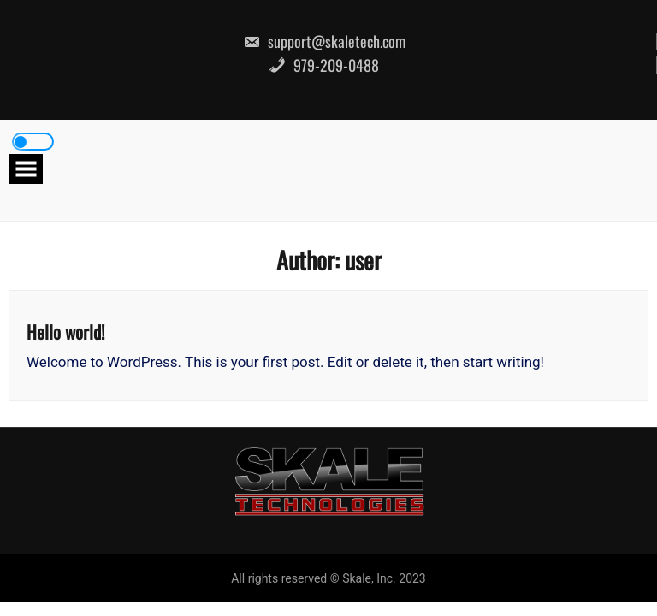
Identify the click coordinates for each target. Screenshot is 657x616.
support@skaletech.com (324, 41)
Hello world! (65, 331)
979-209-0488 (324, 65)
